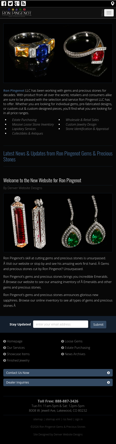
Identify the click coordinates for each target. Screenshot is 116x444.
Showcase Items (16, 354)
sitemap (38, 419)
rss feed (67, 419)
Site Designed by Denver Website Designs (57, 434)
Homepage (12, 341)
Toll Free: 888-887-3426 (58, 401)
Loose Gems (71, 341)
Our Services (14, 347)
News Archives (73, 354)
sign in (79, 419)
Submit (98, 324)
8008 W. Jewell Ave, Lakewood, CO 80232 (58, 410)
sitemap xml (53, 419)
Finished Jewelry (16, 360)
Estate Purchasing (75, 347)
